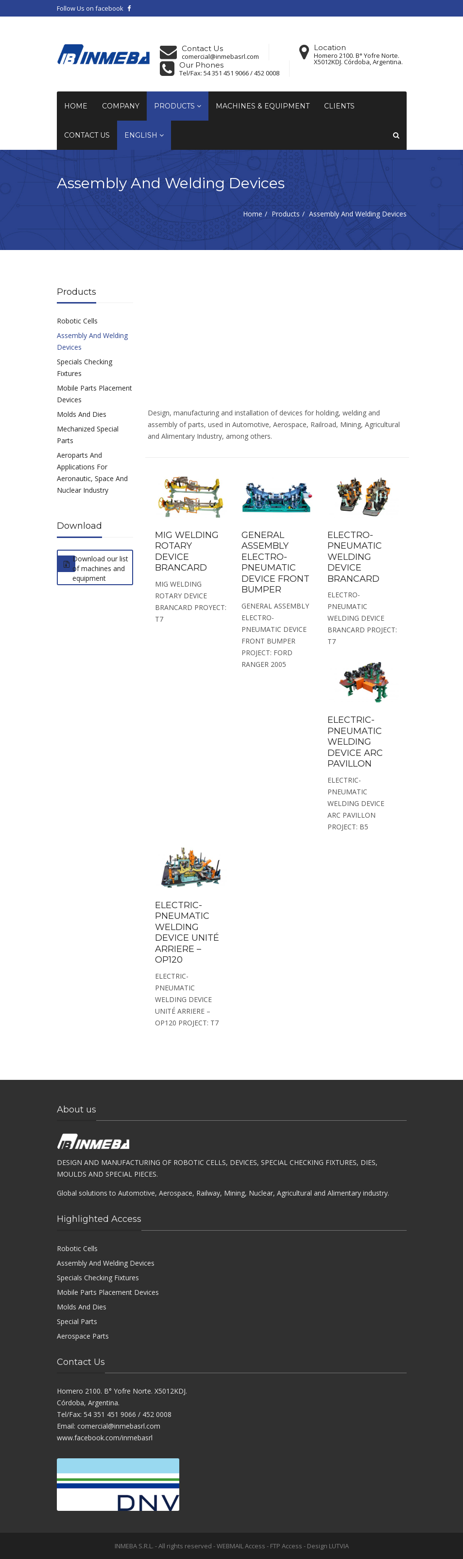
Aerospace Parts (83, 1336)
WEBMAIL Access (241, 1545)
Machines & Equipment (262, 106)
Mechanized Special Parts (88, 434)
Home (75, 106)
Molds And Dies (81, 414)
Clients (339, 106)
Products (177, 106)
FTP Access (286, 1545)
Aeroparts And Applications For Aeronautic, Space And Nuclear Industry (92, 472)
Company (120, 106)
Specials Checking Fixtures (84, 367)
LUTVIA (339, 1545)
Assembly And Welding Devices (92, 341)
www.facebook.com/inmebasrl (105, 1437)
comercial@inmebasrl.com (220, 57)
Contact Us (87, 135)
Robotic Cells (77, 320)
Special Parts (77, 1321)
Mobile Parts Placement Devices (94, 393)
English (144, 135)
